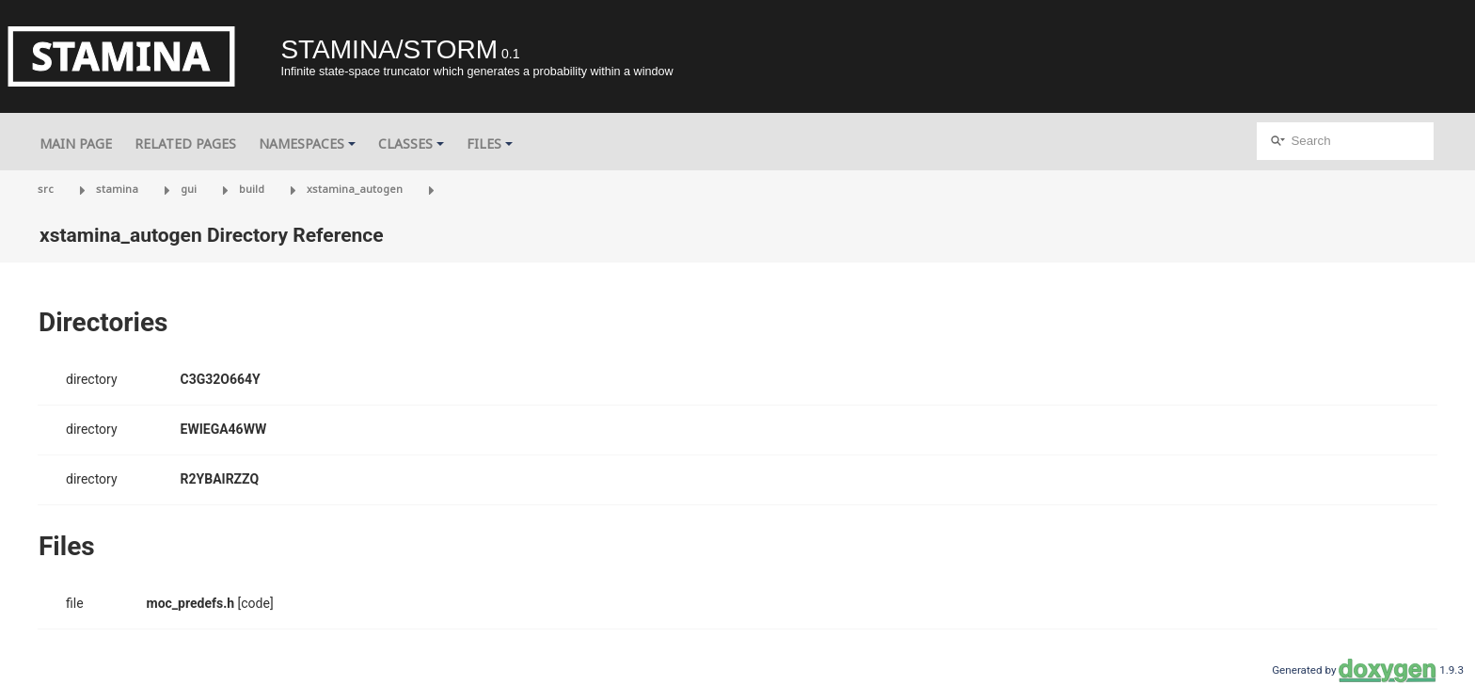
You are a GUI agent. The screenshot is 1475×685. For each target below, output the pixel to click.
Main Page (76, 143)
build (251, 189)
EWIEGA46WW (224, 429)
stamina (117, 189)
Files (490, 143)
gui (189, 189)
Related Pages (185, 143)
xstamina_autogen (355, 189)
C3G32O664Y (221, 379)
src (46, 189)
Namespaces (307, 143)
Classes (411, 143)
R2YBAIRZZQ (220, 478)
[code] (256, 603)
